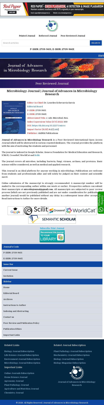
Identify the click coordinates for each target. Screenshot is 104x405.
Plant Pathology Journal (16, 385)
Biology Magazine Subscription (70, 363)
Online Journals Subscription (19, 373)
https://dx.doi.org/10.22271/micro (48, 125)
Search (95, 43)
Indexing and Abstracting (16, 311)
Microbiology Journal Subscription (22, 363)
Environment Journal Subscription (22, 359)
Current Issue (10, 270)
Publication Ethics (12, 329)
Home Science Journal (15, 377)
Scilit (37, 155)
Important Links (11, 335)
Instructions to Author (14, 305)
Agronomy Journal (13, 381)
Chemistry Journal (13, 393)
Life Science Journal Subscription (21, 355)
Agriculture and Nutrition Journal (21, 389)
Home (6, 287)
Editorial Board (35, 106)
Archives (8, 299)
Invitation (8, 276)
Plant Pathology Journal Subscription (73, 351)
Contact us (8, 317)
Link (56, 129)
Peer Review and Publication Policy (21, 323)
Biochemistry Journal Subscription (72, 355)
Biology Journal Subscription (19, 351)
